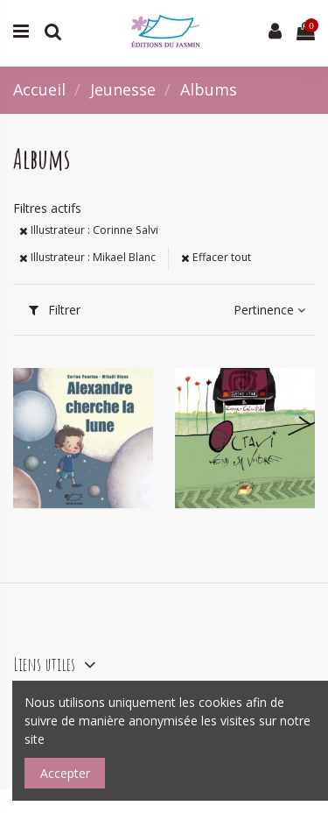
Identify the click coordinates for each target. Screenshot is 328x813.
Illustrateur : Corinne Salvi (88, 230)
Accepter (65, 773)
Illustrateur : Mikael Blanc (87, 257)
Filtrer (54, 309)
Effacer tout (216, 257)
